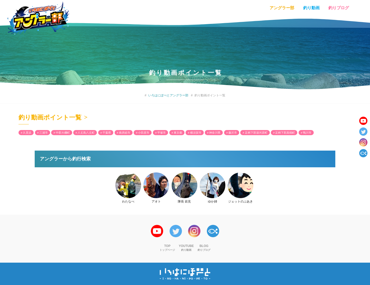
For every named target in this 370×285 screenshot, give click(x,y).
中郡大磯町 (63, 132)
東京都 (178, 132)
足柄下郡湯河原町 (256, 132)
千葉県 (107, 132)
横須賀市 (195, 132)
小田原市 (143, 132)
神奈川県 (214, 132)
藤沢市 (232, 132)
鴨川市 (307, 132)
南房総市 (124, 132)
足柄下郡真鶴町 (285, 132)
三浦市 (43, 132)
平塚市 (161, 132)
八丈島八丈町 (86, 132)
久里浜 (27, 132)
